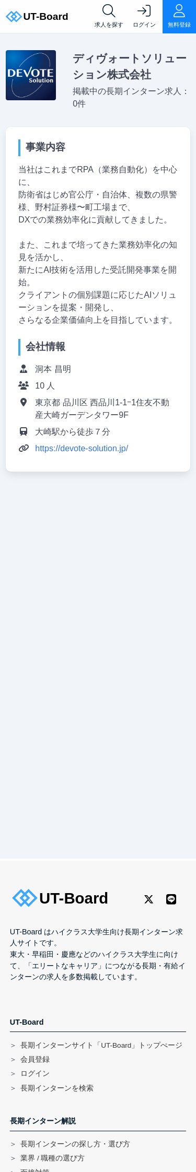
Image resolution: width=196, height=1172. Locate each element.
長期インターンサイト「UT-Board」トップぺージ (101, 1045)
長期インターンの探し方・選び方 (75, 1144)
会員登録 (35, 1059)
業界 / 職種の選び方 (52, 1158)
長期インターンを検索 (57, 1088)
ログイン (35, 1073)
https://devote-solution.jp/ (81, 448)
